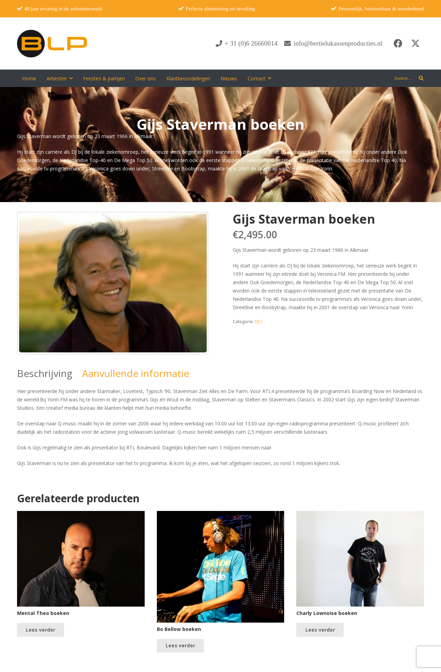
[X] (415, 43)
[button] (71, 78)
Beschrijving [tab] (44, 373)
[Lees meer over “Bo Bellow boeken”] (180, 646)
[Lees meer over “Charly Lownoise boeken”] (319, 630)
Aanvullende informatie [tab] (135, 373)
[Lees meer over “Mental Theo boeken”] (40, 630)
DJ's (259, 322)
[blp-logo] (52, 43)
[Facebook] (398, 43)
